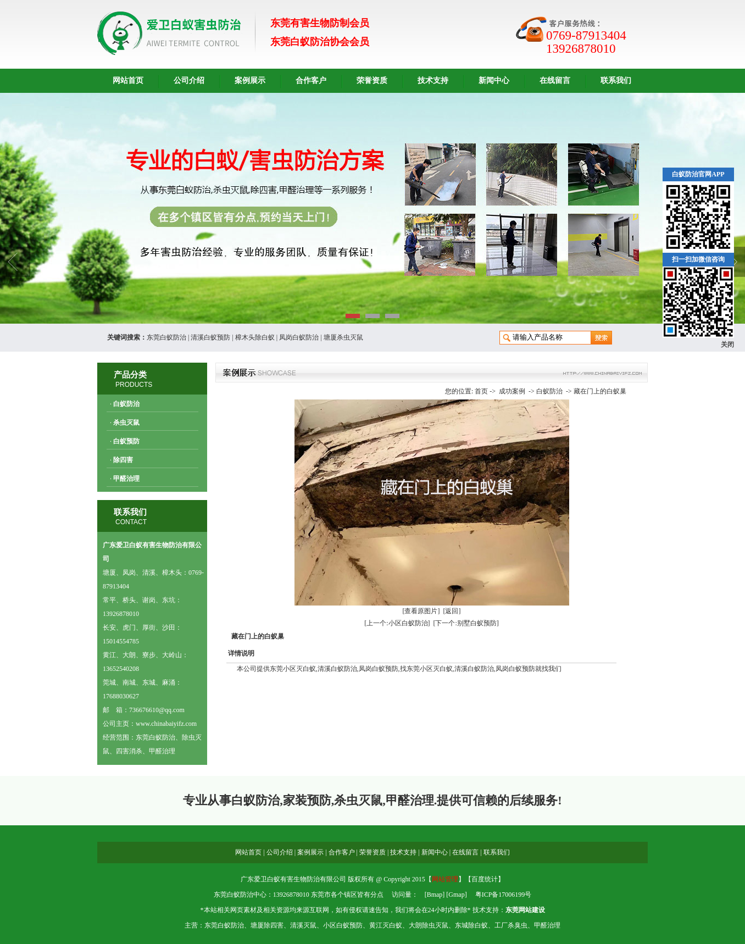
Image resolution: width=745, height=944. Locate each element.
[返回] (452, 611)
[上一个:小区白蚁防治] (397, 623)
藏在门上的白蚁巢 (600, 391)
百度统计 (484, 879)
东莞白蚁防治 (166, 337)
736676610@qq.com (157, 710)
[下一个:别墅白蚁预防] (466, 623)
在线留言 (555, 80)
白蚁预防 (126, 441)
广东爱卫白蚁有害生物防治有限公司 (293, 879)
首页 (481, 391)
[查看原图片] (421, 611)
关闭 (727, 344)
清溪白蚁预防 (210, 337)
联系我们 (616, 80)
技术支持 (433, 80)
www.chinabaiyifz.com (166, 724)
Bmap (435, 894)
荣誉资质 (372, 80)
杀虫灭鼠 (126, 422)
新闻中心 (494, 80)
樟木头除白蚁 (255, 337)
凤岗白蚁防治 (299, 337)
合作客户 (311, 80)
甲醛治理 (126, 478)
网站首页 (128, 80)
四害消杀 (129, 751)
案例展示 (250, 80)
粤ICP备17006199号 (503, 894)
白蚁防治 (126, 404)
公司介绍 (189, 80)
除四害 (123, 460)
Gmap (456, 894)
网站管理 (445, 879)
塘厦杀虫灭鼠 (343, 337)
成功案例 (512, 391)
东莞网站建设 (525, 910)
